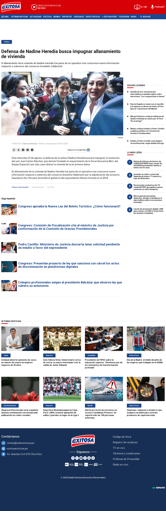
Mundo (56, 17)
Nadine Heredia (38, 187)
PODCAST (160, 7)
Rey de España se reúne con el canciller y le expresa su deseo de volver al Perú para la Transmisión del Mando (147, 106)
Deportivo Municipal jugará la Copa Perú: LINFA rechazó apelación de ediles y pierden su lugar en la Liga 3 (61, 412)
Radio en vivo (120, 464)
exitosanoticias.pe (17, 448)
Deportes (67, 17)
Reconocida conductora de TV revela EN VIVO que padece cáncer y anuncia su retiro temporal (148, 187)
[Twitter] (77, 458)
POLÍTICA (50, 187)
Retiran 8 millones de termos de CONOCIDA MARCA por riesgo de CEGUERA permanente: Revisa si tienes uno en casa (148, 164)
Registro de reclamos (125, 442)
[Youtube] (81, 458)
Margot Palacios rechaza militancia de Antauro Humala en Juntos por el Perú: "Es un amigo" (147, 118)
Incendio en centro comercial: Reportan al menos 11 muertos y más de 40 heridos (147, 176)
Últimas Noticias (19, 17)
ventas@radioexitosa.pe (20, 443)
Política (47, 17)
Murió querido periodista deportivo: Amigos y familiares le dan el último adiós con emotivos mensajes (148, 199)
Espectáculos (93, 17)
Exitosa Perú (110, 17)
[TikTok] (93, 458)
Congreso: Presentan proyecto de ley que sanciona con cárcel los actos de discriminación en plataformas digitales (68, 265)
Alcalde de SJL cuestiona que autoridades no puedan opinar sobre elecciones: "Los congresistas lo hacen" (147, 94)
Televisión (124, 17)
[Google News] (89, 458)
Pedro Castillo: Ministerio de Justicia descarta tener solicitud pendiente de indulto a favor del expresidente (69, 246)
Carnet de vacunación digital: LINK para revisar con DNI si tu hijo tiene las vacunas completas (148, 211)
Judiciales (79, 17)
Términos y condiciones (126, 453)
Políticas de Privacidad (126, 459)
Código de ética (122, 436)
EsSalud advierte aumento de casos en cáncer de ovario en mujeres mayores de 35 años (18, 362)
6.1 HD (144, 7)
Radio (133, 17)
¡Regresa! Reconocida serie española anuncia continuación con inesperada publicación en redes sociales (19, 412)
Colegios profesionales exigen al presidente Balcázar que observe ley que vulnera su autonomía (70, 284)
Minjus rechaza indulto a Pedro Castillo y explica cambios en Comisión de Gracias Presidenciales (147, 131)
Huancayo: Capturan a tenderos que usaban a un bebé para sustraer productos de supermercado (144, 412)
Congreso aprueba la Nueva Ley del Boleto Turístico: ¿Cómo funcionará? (69, 206)
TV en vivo (119, 447)
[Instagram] (85, 458)
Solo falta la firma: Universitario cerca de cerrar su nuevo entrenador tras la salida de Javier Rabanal (62, 362)
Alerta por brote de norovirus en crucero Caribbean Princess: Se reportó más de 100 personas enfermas (101, 414)
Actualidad (35, 17)
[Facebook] (73, 458)
